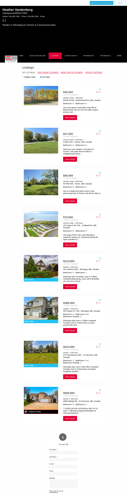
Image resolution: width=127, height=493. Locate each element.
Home (21, 56)
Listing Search (71, 56)
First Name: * (53, 449)
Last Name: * (53, 457)
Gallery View (28, 77)
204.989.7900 (33, 16)
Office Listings (93, 73)
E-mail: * (51, 464)
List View (45, 77)
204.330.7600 (14, 16)
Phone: (51, 471)
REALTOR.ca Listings (72, 73)
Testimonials (105, 56)
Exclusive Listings (48, 73)
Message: (52, 478)
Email (42, 16)
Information (88, 56)
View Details (70, 117)
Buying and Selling (38, 56)
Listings (55, 56)
